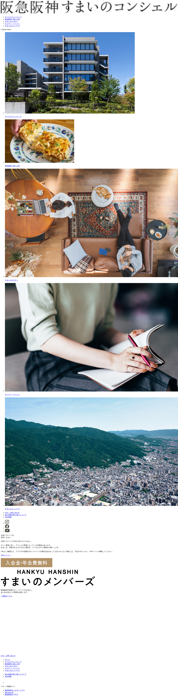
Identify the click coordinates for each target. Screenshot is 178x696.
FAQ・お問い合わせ (12, 513)
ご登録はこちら (6, 596)
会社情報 (8, 517)
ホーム (7, 659)
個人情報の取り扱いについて (15, 515)
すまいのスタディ (11, 21)
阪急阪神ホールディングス (15, 690)
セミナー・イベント (12, 23)
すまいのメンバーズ (12, 26)
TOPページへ (6, 555)
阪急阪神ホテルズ (11, 694)
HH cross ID (9, 692)
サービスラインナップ (13, 17)
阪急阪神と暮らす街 (12, 19)
